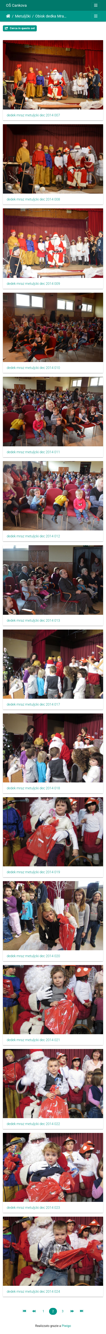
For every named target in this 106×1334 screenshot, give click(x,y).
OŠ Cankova (16, 5)
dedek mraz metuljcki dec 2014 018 (33, 788)
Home (8, 16)
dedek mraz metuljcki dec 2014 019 (33, 872)
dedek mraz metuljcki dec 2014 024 (33, 1291)
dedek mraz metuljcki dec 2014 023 (33, 1208)
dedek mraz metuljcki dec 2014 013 (33, 620)
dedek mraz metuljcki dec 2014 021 (33, 1040)
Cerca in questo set (20, 28)
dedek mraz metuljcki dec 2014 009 (33, 284)
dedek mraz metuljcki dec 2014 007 (33, 115)
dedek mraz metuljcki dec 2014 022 (33, 1124)
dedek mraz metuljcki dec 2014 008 (33, 199)
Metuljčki (23, 16)
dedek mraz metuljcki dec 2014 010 (33, 368)
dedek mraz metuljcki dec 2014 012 (33, 536)
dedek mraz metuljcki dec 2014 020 (33, 956)
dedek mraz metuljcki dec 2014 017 (33, 704)
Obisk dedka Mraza (51, 16)
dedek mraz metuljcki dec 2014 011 (33, 452)
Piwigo (66, 1326)
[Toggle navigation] (96, 5)
